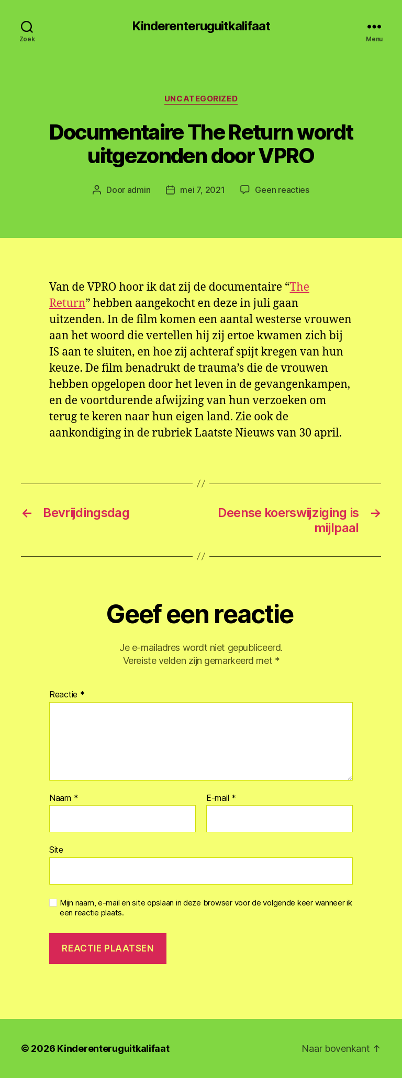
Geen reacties (282, 190)
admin (139, 190)
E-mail (221, 798)
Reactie (67, 694)
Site (56, 849)
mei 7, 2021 (202, 190)
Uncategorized (201, 99)
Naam (63, 798)
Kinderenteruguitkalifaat (201, 26)
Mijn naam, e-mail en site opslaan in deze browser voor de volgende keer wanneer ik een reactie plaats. (206, 908)
